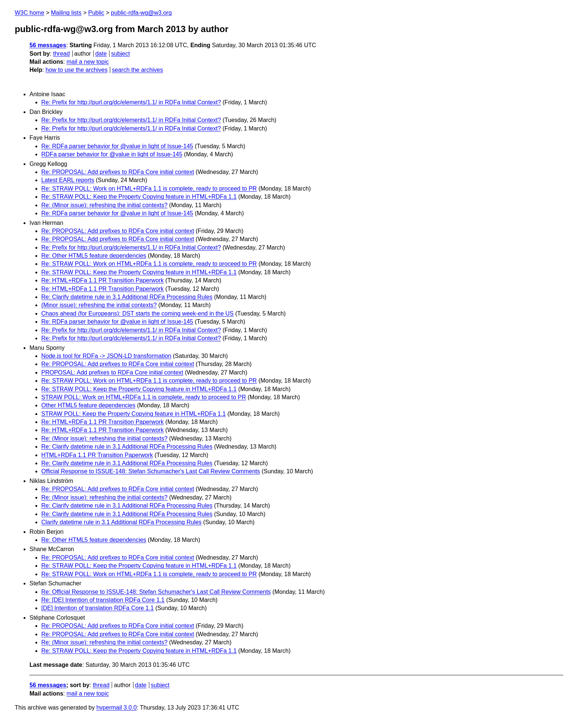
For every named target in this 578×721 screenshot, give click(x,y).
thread (61, 53)
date (101, 53)
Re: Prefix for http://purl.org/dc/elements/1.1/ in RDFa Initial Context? (131, 102)
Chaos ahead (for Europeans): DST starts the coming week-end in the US (137, 313)
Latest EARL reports (67, 180)
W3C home (29, 13)
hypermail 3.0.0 (116, 707)
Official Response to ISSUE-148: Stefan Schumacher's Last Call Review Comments (150, 471)
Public (96, 13)
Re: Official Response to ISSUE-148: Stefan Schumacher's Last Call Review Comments (156, 592)
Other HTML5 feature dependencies (88, 405)
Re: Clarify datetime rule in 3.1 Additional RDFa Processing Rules (126, 297)
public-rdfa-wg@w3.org (141, 13)
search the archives (137, 70)
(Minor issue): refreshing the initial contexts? (99, 305)
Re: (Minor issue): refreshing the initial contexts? (104, 205)
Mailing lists (66, 13)
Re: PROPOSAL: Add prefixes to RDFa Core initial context (117, 172)
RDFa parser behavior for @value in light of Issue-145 (111, 154)
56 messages (47, 45)
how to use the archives (77, 70)
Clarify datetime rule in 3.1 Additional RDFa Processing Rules (121, 522)
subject (120, 53)
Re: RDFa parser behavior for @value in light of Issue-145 (117, 146)
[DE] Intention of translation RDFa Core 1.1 (97, 608)
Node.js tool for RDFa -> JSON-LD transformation (106, 356)
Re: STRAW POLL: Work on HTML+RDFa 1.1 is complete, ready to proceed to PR (149, 188)
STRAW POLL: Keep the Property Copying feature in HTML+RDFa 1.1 (133, 414)
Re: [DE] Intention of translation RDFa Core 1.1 (102, 600)
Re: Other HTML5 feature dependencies (93, 255)
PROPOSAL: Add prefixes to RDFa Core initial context (112, 372)
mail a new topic (87, 62)
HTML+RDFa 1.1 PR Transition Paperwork (97, 455)
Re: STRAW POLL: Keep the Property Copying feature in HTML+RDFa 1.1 (139, 197)
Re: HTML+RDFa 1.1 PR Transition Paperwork (102, 280)
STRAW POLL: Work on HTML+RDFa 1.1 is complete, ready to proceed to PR (143, 397)
